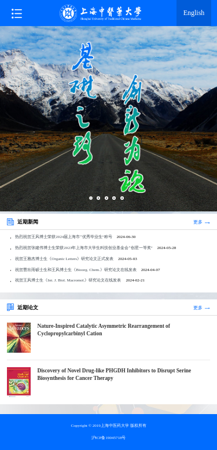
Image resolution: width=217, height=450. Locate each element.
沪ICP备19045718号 (108, 438)
